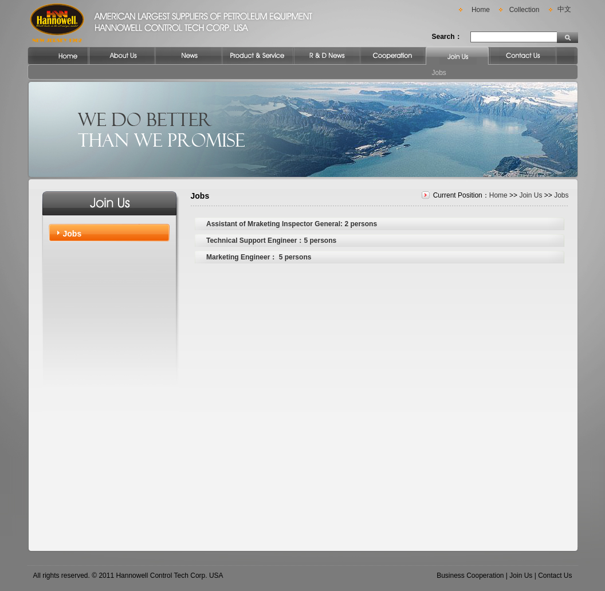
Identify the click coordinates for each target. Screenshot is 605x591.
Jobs (439, 73)
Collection (524, 10)
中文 (564, 9)
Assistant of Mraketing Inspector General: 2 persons (291, 224)
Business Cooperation (470, 576)
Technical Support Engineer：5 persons (271, 241)
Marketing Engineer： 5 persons (258, 257)
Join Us (530, 195)
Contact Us (555, 576)
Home (481, 10)
